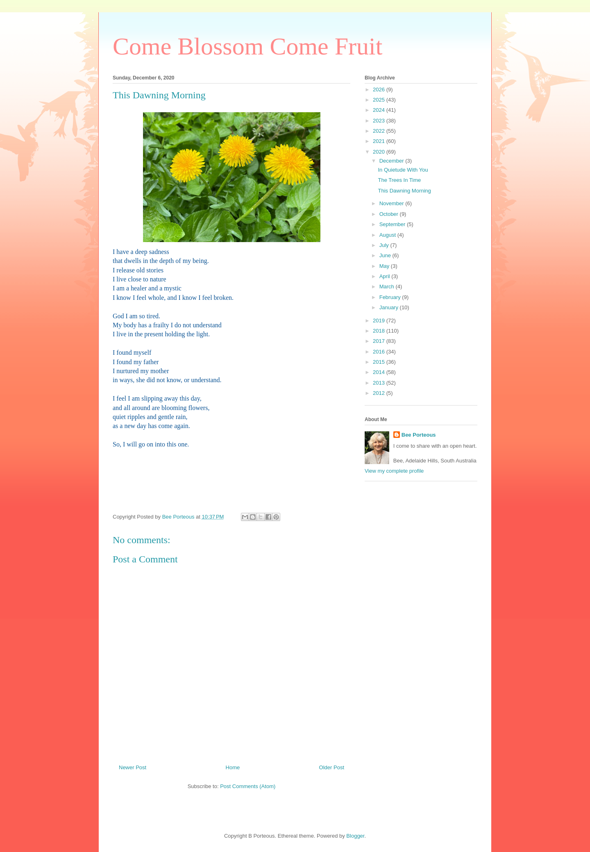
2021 (379, 141)
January (389, 307)
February (390, 297)
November (392, 203)
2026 (379, 89)
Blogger (355, 836)
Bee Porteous (419, 435)
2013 (379, 383)
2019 (379, 320)
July (384, 245)
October (389, 214)
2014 (379, 372)
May (385, 266)
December (392, 161)
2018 (379, 331)
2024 (379, 110)
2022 (379, 131)
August (388, 235)
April (385, 276)
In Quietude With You (403, 170)
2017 (379, 341)
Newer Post (132, 767)
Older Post (331, 767)
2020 (379, 152)
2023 (379, 121)
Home (233, 767)
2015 (379, 362)
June (386, 255)
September (393, 224)
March (387, 286)
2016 (379, 352)
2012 (379, 393)
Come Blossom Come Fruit (247, 46)
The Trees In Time (399, 180)
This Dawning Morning (404, 191)
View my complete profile (394, 471)
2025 (379, 100)
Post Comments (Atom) (247, 786)
